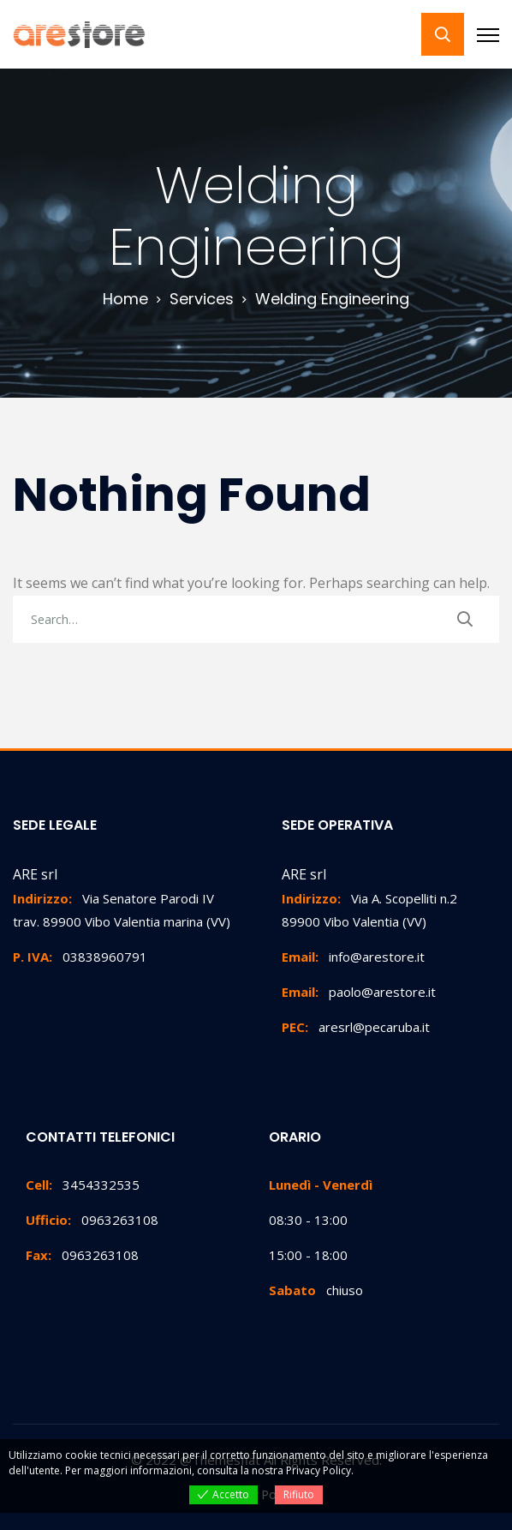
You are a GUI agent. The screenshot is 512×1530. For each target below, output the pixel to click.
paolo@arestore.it (359, 991)
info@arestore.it (353, 956)
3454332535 (83, 1184)
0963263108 (92, 1219)
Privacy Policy (318, 1470)
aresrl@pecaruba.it (356, 1026)
